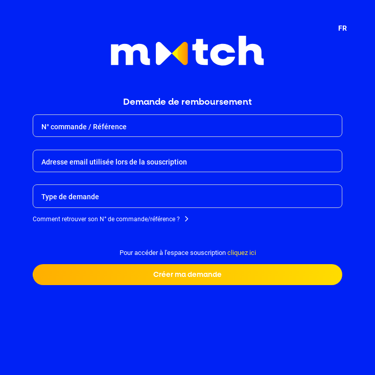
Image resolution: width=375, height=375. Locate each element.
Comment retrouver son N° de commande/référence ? (106, 220)
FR (342, 28)
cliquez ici (241, 252)
